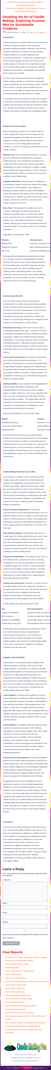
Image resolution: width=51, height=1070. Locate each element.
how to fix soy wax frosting (15, 978)
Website (5, 922)
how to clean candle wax (15, 988)
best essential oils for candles (17, 964)
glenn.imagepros (39, 32)
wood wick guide (11, 968)
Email (5, 913)
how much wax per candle (15, 1009)
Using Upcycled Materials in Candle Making (22, 1026)
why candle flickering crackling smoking (20, 1006)
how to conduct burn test (15, 1002)
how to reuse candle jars (15, 992)
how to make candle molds (15, 985)
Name (5, 903)
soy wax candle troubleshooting (17, 995)
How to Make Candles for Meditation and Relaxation (25, 1023)
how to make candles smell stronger (19, 971)
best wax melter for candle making (18, 999)
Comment (7, 880)
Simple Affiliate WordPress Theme (34, 1068)
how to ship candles (13, 974)
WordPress (17, 1068)
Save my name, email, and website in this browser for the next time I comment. (25, 936)
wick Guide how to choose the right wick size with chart (26, 981)
